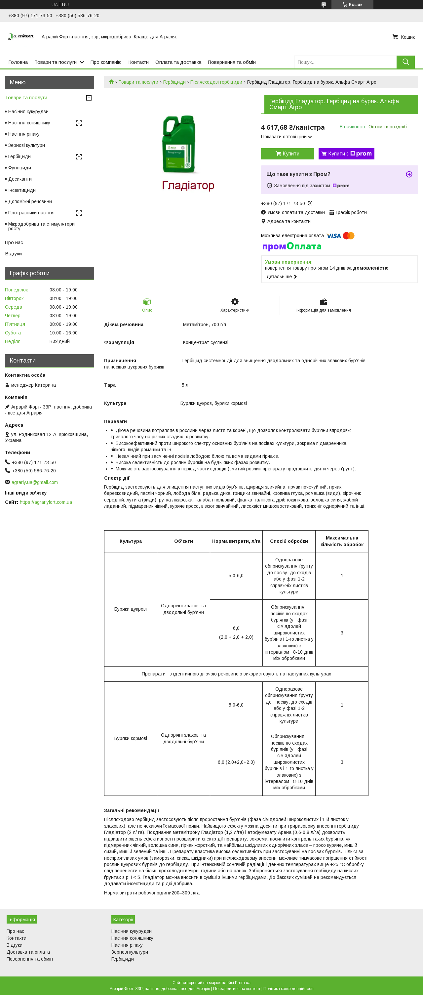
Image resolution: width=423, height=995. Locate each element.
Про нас (14, 242)
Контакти (138, 62)
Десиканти (20, 179)
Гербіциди (174, 82)
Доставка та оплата (28, 952)
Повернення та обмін (232, 62)
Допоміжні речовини (30, 201)
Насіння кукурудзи (28, 111)
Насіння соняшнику (29, 122)
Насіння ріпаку (24, 134)
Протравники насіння (31, 212)
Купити (291, 153)
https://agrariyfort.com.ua (46, 502)
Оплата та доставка (178, 62)
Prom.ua (242, 982)
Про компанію (106, 62)
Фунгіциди (19, 167)
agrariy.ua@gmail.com (35, 482)
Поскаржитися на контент (236, 988)
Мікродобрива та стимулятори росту (41, 226)
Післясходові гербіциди (216, 82)
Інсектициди (22, 190)
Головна (18, 62)
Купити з (350, 154)
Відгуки (13, 253)
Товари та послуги (55, 62)
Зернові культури (26, 145)
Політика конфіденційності (288, 988)
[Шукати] (406, 62)
